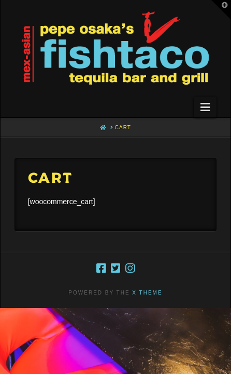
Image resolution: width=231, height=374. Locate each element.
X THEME (147, 293)
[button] (205, 107)
